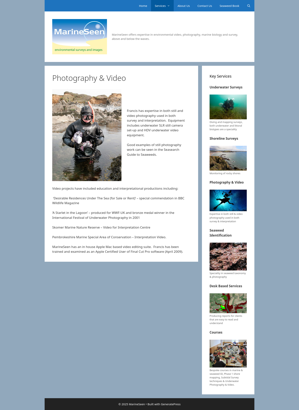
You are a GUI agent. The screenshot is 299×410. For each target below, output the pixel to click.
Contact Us (205, 6)
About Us (184, 6)
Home (143, 6)
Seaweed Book (229, 6)
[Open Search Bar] (248, 5)
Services (164, 5)
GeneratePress (171, 404)
